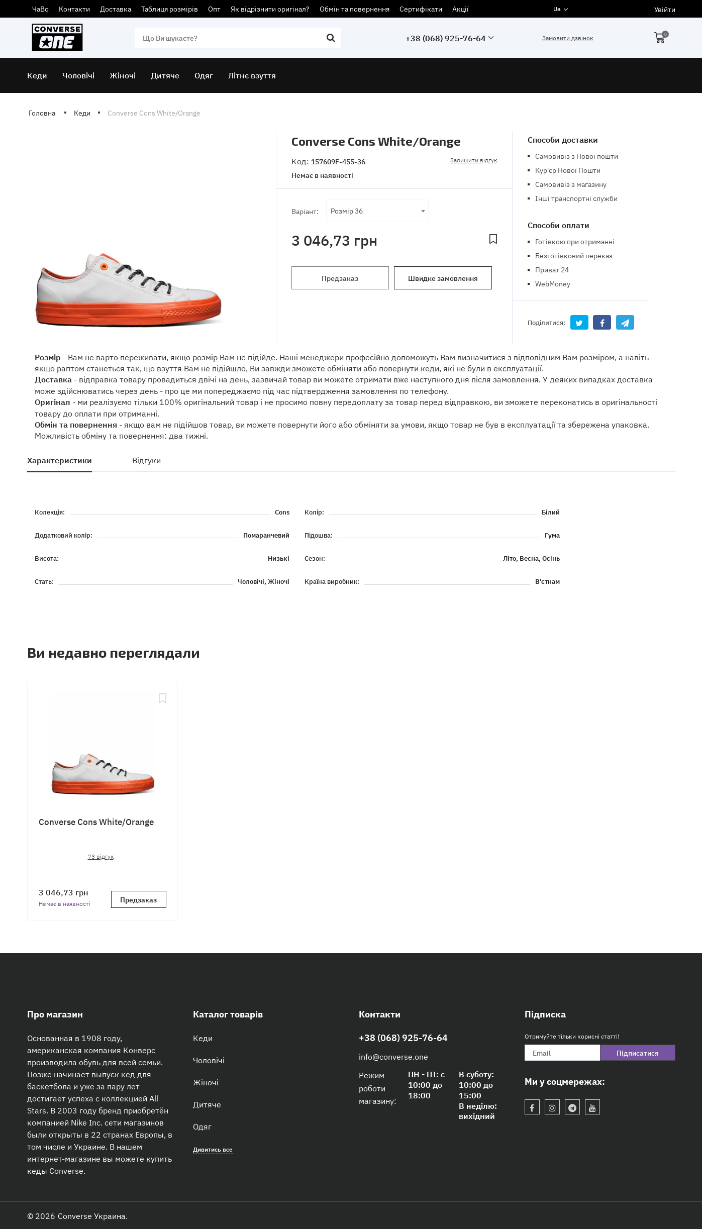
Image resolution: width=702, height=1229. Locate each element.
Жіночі (206, 1081)
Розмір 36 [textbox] (347, 210)
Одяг (202, 1126)
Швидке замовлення (443, 278)
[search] (238, 38)
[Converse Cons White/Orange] (102, 746)
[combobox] (377, 210)
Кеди (203, 1037)
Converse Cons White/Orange (96, 821)
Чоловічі (209, 1059)
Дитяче (207, 1103)
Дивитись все (213, 1149)
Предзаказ (340, 278)
